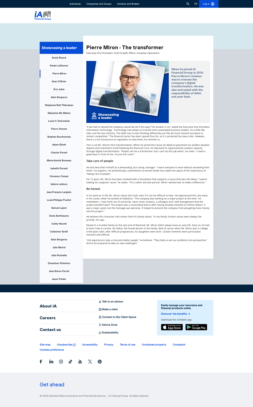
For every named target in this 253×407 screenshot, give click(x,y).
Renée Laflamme (59, 65)
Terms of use (127, 344)
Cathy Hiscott (58, 223)
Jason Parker (59, 279)
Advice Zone (107, 325)
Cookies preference (52, 349)
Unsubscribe (64, 344)
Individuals (75, 4)
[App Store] (172, 327)
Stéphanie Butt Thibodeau (59, 105)
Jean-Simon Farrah (59, 271)
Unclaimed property (154, 344)
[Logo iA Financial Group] (43, 15)
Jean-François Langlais (59, 192)
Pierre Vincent (59, 129)
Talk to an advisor (110, 301)
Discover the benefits (176, 314)
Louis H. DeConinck (59, 121)
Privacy (108, 344)
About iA (48, 306)
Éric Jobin (59, 89)
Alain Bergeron (59, 97)
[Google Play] (196, 327)
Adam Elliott (59, 144)
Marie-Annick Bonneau (59, 160)
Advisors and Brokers (128, 4)
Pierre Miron (59, 73)
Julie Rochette (59, 255)
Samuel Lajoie (59, 208)
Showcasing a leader (59, 48)
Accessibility (90, 344)
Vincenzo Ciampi (59, 176)
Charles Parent (59, 152)
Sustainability (108, 332)
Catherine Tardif (59, 231)
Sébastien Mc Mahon (59, 113)
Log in (209, 4)
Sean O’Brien (59, 81)
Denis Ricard (59, 57)
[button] (187, 4)
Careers (48, 318)
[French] (195, 4)
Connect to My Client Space (117, 317)
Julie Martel (59, 247)
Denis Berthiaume (59, 216)
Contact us (50, 329)
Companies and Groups (98, 4)
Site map (45, 344)
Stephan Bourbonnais (59, 137)
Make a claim (108, 309)
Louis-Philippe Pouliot (59, 200)
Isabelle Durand (59, 168)
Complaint (179, 344)
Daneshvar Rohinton (59, 263)
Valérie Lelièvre (59, 184)
